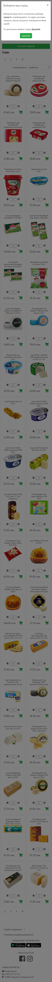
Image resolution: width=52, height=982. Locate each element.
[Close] (48, 5)
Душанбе (26, 35)
